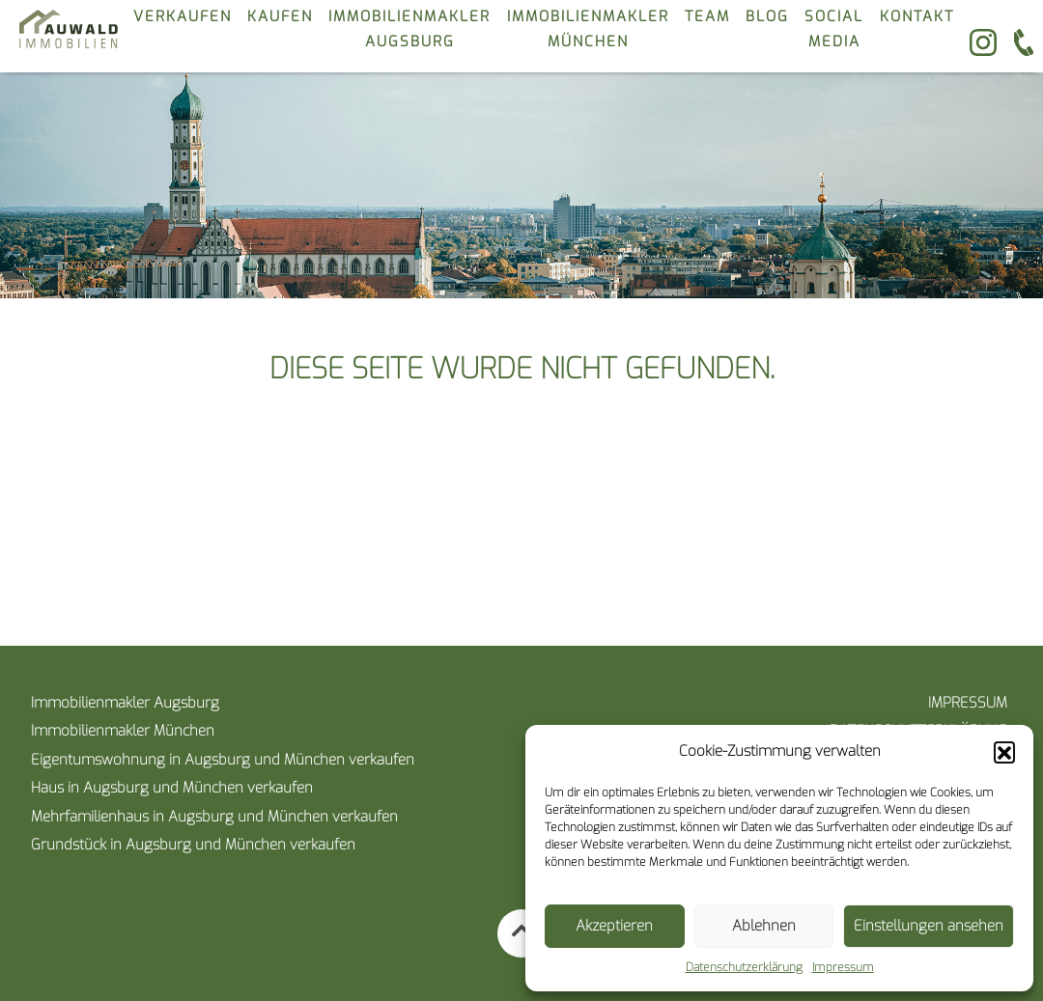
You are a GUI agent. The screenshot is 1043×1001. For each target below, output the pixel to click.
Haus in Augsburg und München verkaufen (172, 787)
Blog (767, 16)
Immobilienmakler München (588, 29)
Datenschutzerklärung (744, 967)
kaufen (280, 16)
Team (707, 16)
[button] (1004, 752)
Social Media (833, 29)
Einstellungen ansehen (928, 925)
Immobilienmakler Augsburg (409, 29)
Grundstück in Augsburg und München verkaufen (193, 844)
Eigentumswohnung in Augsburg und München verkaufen (222, 759)
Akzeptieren (614, 925)
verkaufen (182, 16)
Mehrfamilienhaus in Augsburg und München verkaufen (214, 816)
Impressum (843, 967)
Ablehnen (764, 925)
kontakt (917, 16)
